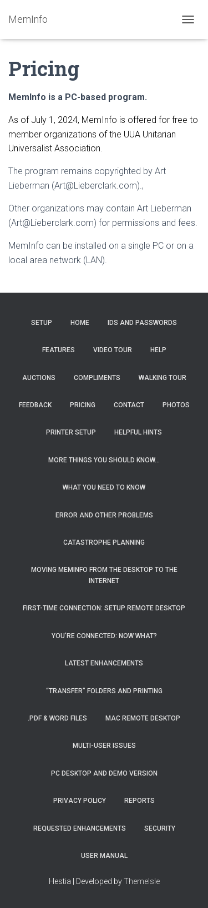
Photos (176, 405)
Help (158, 350)
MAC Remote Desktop (142, 718)
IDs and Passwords (142, 323)
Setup (41, 323)
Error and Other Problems (104, 515)
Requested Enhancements (79, 828)
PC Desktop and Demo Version (104, 773)
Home (79, 323)
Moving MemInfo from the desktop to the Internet (104, 575)
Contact (129, 405)
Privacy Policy (79, 801)
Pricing (82, 405)
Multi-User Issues (104, 745)
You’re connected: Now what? (104, 636)
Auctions (38, 378)
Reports (139, 801)
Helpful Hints (138, 432)
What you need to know (104, 487)
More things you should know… (104, 460)
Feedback (35, 405)
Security (159, 828)
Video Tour (112, 350)
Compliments (97, 378)
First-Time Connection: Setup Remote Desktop (104, 608)
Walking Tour (162, 378)
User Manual (104, 856)
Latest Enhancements (104, 663)
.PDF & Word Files (57, 718)
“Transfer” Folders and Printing (104, 691)
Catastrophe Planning (104, 542)
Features (58, 350)
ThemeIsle (142, 881)
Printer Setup (71, 432)
